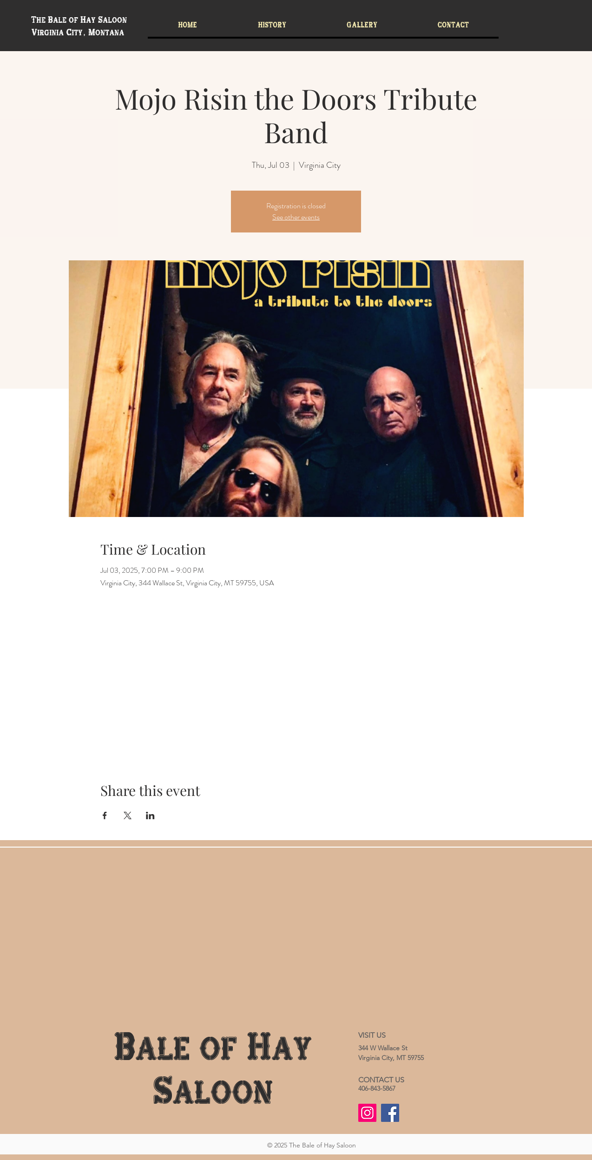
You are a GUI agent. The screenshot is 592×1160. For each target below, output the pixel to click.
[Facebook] (390, 1113)
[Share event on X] (127, 815)
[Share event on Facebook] (104, 815)
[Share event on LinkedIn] (150, 815)
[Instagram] (367, 1113)
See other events (296, 217)
